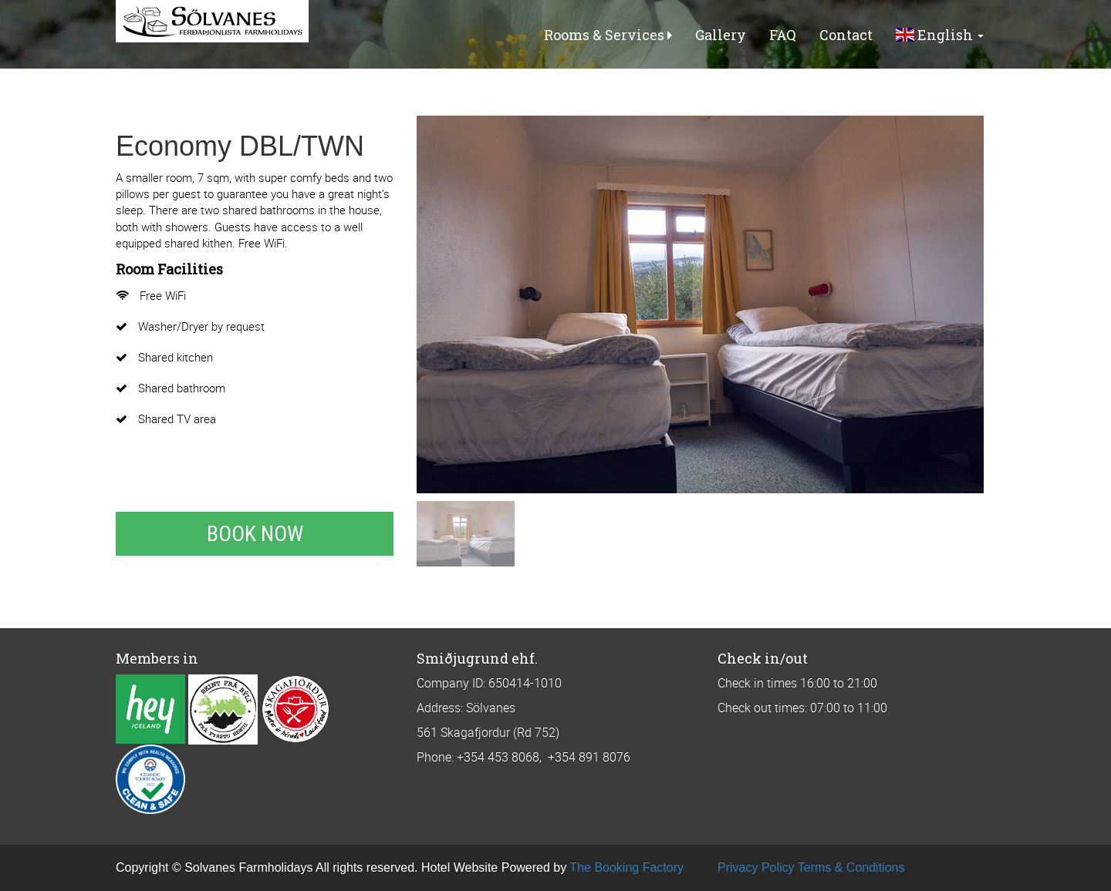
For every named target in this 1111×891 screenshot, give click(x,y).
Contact (846, 34)
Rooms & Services (608, 34)
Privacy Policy (756, 867)
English (940, 34)
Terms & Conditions (851, 867)
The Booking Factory (626, 867)
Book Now (255, 533)
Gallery (720, 34)
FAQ (782, 34)
